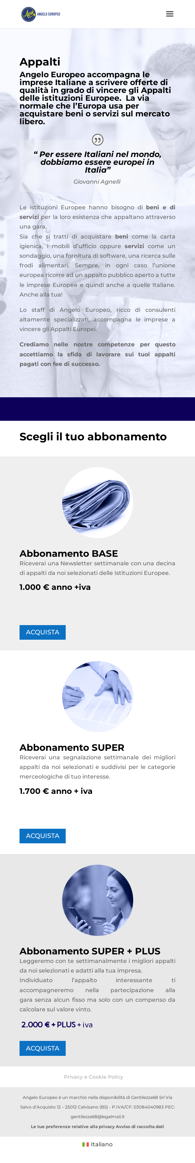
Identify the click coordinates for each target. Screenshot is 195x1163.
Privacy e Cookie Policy (93, 1077)
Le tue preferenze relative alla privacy (73, 1126)
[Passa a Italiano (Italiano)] (97, 1145)
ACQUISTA (42, 632)
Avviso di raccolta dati (140, 1126)
